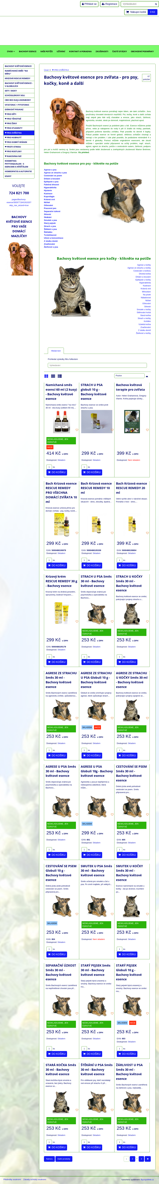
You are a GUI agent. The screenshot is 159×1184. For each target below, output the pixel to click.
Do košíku (57, 472)
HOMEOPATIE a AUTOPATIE (18, 171)
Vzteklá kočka (145, 324)
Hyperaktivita (50, 187)
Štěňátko (48, 232)
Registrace (109, 4)
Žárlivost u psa (51, 247)
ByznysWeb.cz (147, 1179)
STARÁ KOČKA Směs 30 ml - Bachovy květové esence (61, 1069)
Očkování (48, 205)
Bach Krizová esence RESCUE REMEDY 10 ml (96, 488)
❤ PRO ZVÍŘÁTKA (13, 132)
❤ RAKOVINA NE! (13, 156)
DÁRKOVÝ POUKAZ (14, 109)
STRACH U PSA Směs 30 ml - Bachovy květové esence (96, 581)
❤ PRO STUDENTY (13, 128)
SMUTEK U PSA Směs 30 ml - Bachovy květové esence (96, 870)
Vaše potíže (46, 51)
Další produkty (64, 1159)
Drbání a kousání (52, 179)
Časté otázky (119, 51)
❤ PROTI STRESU (13, 146)
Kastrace (48, 193)
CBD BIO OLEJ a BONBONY (18, 100)
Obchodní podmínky (142, 51)
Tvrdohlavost (50, 235)
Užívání (61, 51)
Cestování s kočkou (142, 271)
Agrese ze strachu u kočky (139, 268)
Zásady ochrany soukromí (34, 1179)
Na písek (147, 294)
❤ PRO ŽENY (11, 123)
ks (50, 467)
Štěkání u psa (50, 229)
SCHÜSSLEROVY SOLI (15, 95)
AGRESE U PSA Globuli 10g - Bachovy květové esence (97, 771)
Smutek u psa (50, 220)
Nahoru (49, 1159)
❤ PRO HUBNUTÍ (13, 137)
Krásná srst (49, 199)
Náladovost (146, 297)
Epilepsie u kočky (143, 280)
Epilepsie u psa (51, 181)
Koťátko (147, 321)
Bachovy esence (27, 51)
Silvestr (47, 214)
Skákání (47, 217)
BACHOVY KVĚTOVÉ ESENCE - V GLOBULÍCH (19, 84)
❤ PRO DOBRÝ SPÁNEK (16, 142)
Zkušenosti (102, 51)
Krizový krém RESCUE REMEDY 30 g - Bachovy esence (61, 581)
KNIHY (8, 176)
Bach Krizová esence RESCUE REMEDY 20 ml (131, 488)
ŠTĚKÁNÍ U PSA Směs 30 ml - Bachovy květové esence (97, 1069)
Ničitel (47, 202)
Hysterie (48, 190)
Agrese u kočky (144, 265)
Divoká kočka (145, 274)
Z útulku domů (51, 241)
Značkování (49, 244)
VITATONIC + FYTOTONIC (17, 104)
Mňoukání (146, 292)
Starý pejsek (50, 223)
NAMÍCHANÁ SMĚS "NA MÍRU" (16, 72)
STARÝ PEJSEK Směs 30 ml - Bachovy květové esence (95, 970)
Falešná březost (51, 184)
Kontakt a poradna (80, 51)
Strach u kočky (144, 318)
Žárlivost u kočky (143, 333)
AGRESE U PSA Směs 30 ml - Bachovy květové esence (61, 771)
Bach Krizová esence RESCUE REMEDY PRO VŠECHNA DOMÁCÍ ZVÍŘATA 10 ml (61, 492)
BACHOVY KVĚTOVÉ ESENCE (18, 66)
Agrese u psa (50, 170)
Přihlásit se (89, 4)
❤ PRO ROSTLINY (13, 151)
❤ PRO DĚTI (10, 114)
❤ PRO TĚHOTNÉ (13, 118)
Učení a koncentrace (53, 238)
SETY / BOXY (11, 90)
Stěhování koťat (144, 312)
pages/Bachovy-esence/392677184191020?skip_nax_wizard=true (19, 202)
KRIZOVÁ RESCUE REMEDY (17, 78)
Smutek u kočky (144, 309)
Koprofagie (49, 196)
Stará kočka (145, 315)
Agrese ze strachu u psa (55, 172)
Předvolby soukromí (12, 1179)
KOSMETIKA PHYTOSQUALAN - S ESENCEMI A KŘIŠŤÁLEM (16, 163)
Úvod (11, 51)
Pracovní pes (50, 208)
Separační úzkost (52, 211)
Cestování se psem (53, 175)
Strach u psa (50, 226)
